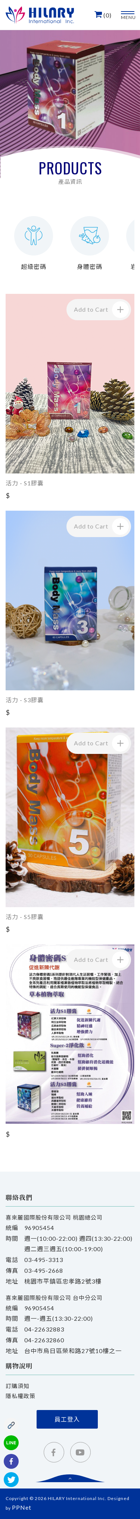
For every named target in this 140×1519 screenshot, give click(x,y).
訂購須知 (17, 1385)
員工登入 (67, 1419)
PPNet (21, 1507)
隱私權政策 (20, 1396)
